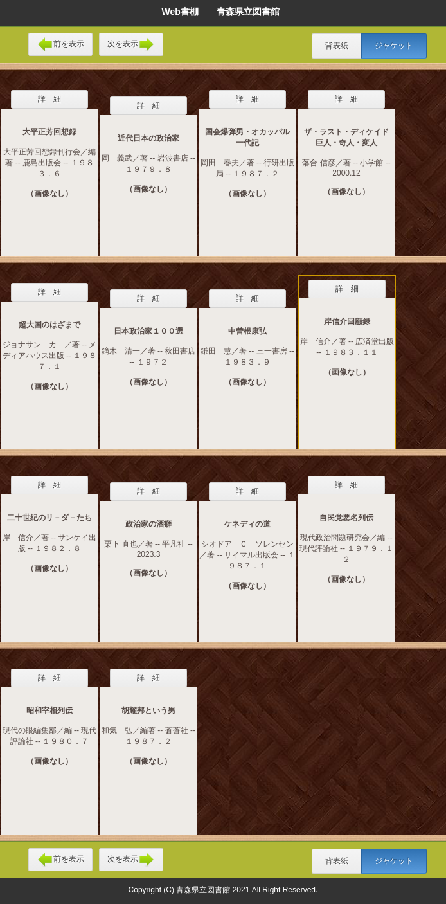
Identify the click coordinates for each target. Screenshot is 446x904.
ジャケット (394, 45)
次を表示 (131, 44)
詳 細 (49, 99)
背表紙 (336, 45)
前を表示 (60, 44)
